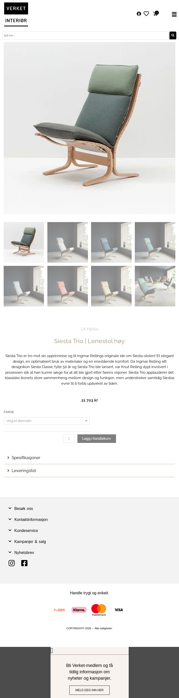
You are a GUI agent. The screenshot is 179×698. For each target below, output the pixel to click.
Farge (9, 412)
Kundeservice (26, 531)
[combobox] (85, 35)
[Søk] (173, 35)
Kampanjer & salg (30, 542)
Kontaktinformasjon (31, 520)
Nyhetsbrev (24, 553)
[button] (171, 14)
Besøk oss (23, 509)
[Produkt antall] (69, 438)
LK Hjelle (89, 328)
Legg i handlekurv (96, 438)
